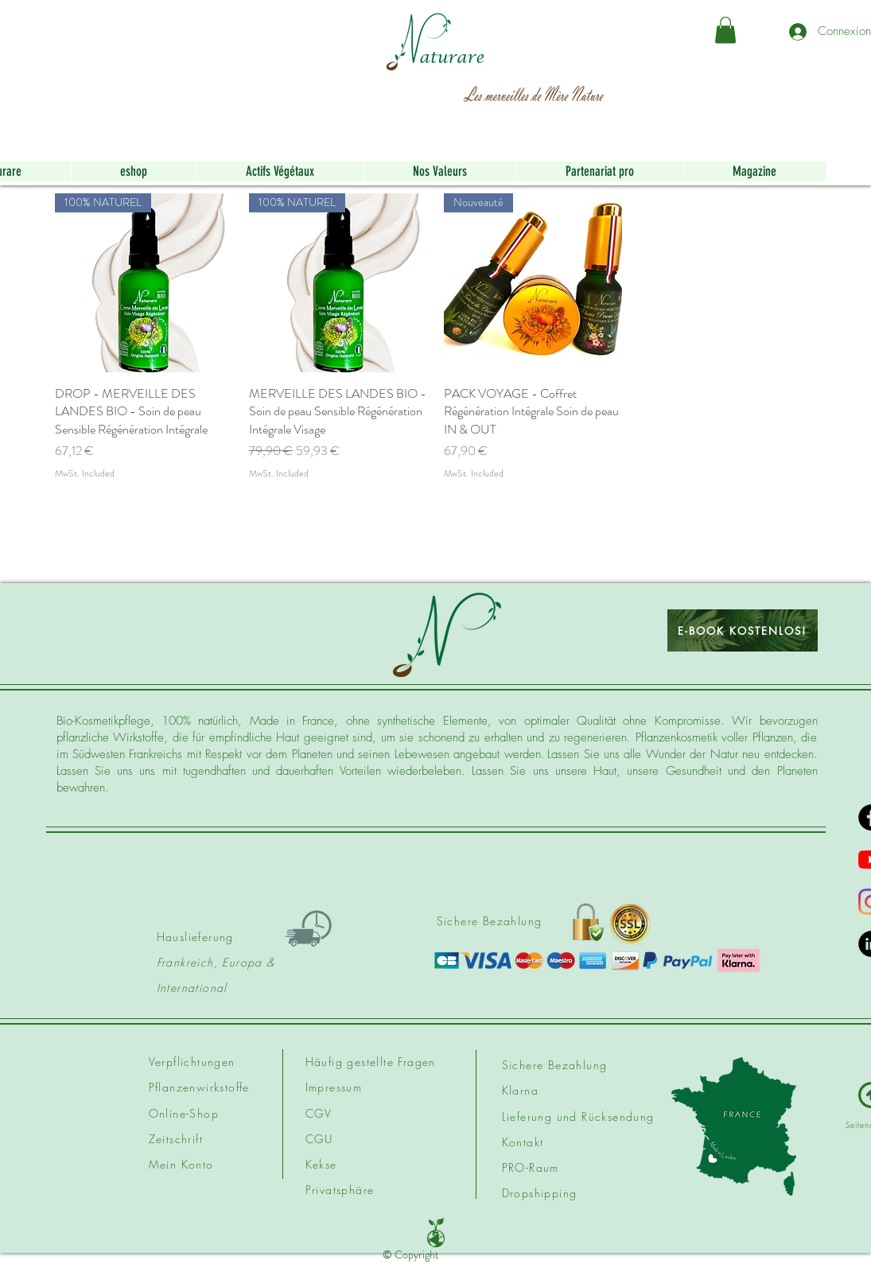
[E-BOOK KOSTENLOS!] (742, 630)
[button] (725, 30)
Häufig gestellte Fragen (370, 1061)
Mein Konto (181, 1164)
